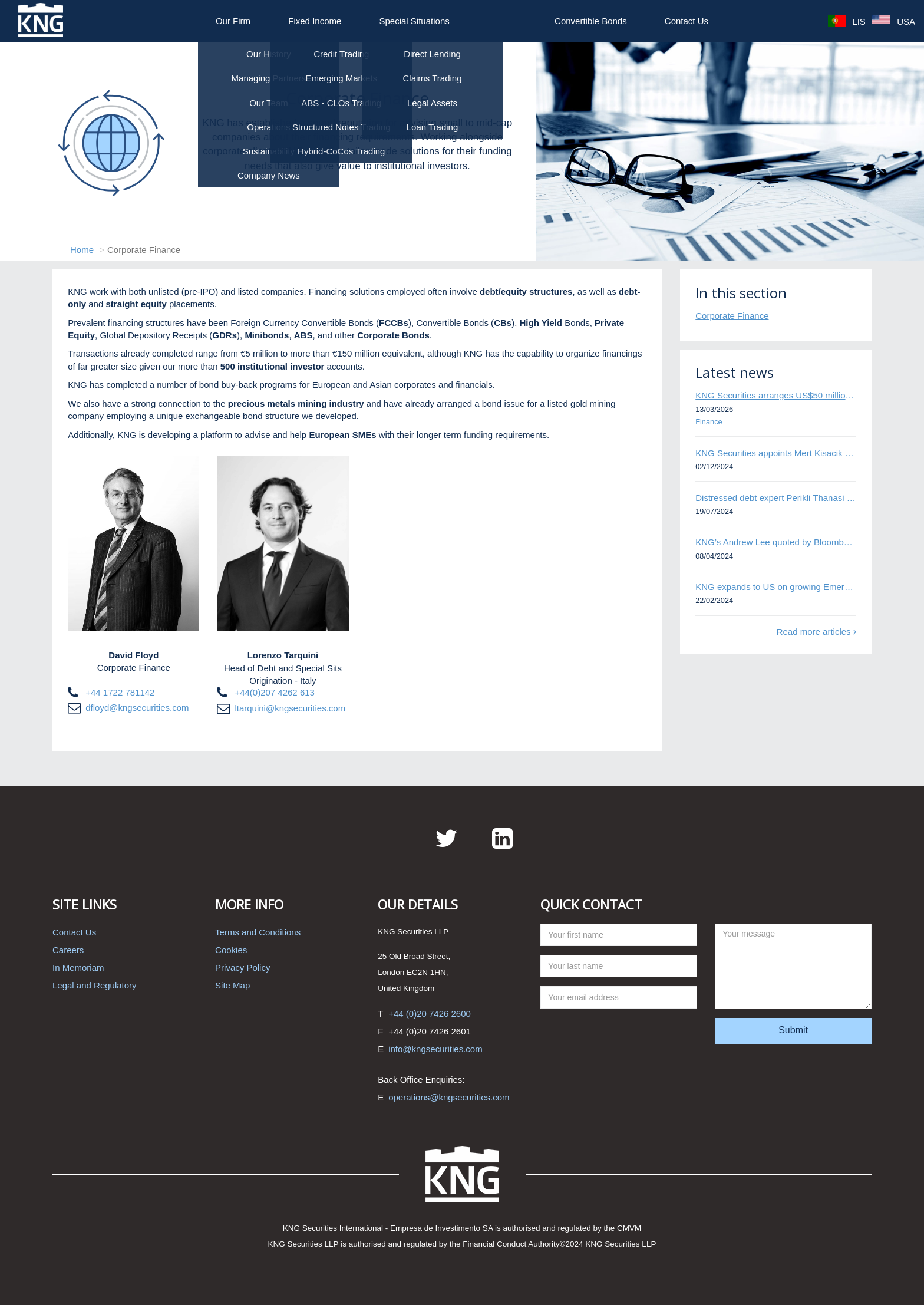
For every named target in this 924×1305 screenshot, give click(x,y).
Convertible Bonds (591, 21)
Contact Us (686, 21)
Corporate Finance (731, 316)
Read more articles (816, 632)
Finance (708, 421)
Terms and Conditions (258, 932)
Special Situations (415, 21)
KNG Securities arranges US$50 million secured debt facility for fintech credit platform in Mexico (775, 395)
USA (893, 21)
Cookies (231, 950)
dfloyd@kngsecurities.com (137, 708)
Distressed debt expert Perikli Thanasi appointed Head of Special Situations (775, 498)
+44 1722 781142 (119, 692)
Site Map (232, 985)
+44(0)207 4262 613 (275, 692)
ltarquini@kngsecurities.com (290, 708)
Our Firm (233, 21)
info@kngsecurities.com (435, 1049)
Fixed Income (314, 21)
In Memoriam (78, 968)
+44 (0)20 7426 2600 (429, 1014)
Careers (68, 950)
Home (82, 250)
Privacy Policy (242, 968)
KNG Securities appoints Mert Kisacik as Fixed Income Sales (775, 453)
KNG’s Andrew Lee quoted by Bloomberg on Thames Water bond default (775, 542)
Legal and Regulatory (94, 985)
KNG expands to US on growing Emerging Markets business (775, 587)
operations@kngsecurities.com (448, 1097)
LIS (847, 21)
